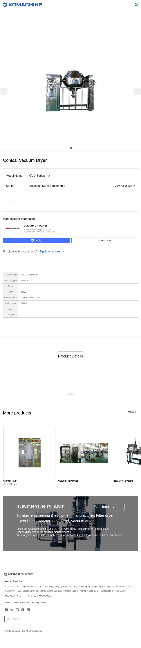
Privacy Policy (39, 602)
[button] (76, 176)
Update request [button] (50, 251)
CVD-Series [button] (37, 175)
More (131, 411)
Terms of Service (21, 602)
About (7, 602)
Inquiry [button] (36, 240)
